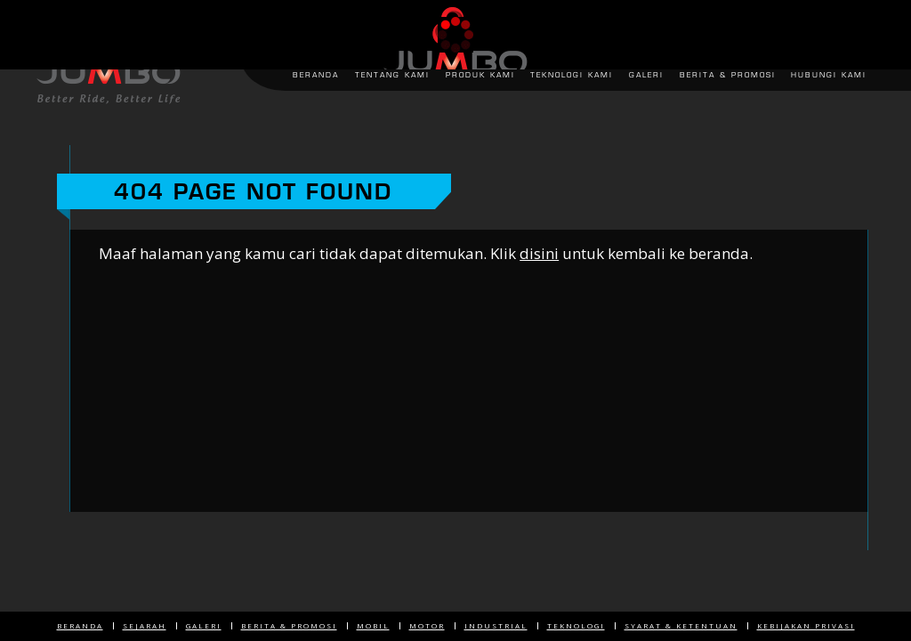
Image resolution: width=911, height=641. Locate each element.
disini (539, 253)
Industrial (496, 625)
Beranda (80, 625)
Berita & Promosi (289, 625)
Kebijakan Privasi (806, 625)
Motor (427, 625)
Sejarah (144, 625)
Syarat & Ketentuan (681, 625)
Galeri (204, 625)
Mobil (373, 625)
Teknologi (576, 625)
